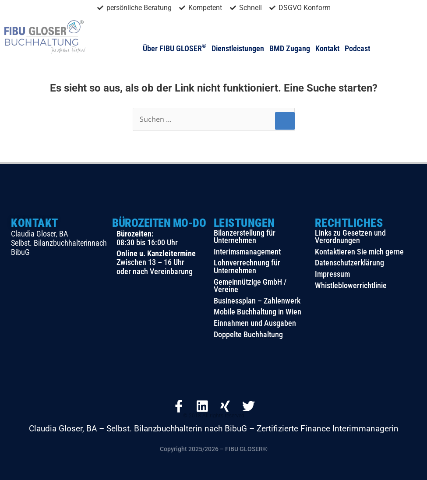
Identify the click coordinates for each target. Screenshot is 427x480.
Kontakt (327, 48)
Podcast (357, 48)
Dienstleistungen (238, 48)
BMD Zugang (289, 48)
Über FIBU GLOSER (174, 48)
